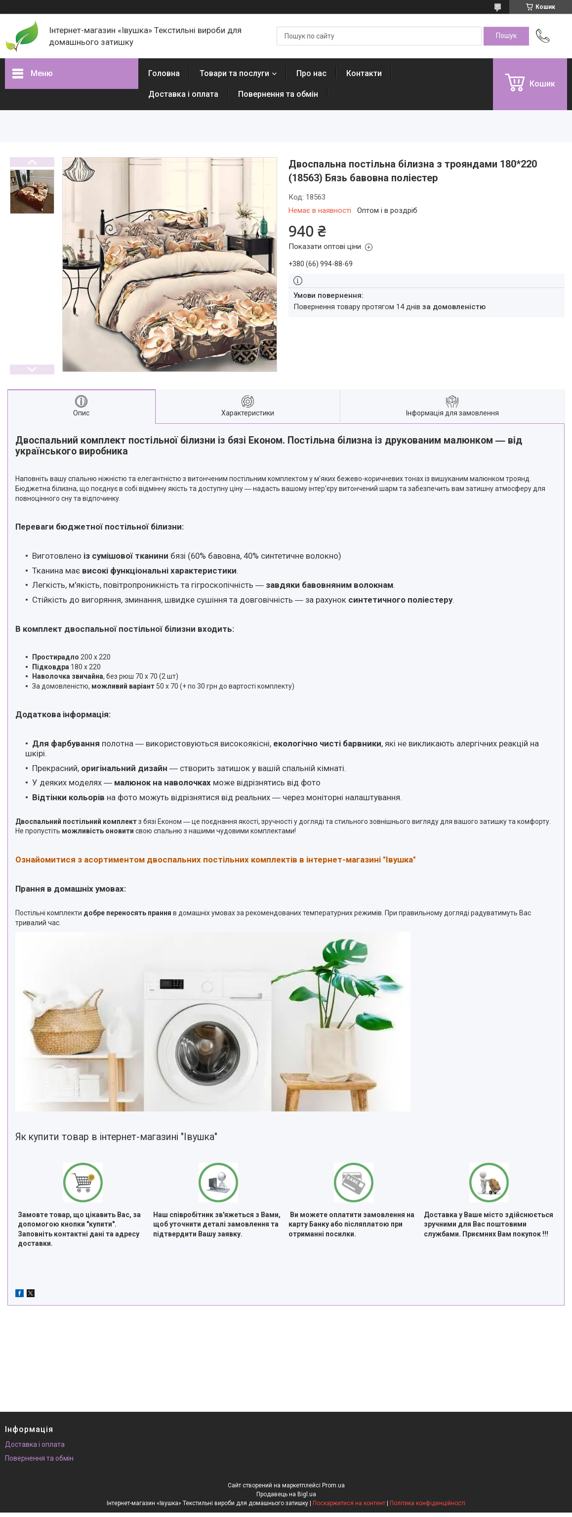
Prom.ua (333, 1485)
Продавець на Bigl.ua (286, 1494)
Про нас (311, 73)
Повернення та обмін (278, 94)
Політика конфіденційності (427, 1503)
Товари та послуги (234, 73)
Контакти (364, 73)
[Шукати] (506, 36)
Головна (164, 73)
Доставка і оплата (183, 94)
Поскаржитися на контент (349, 1503)
